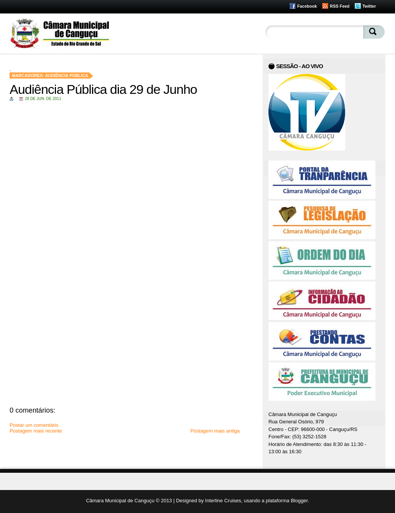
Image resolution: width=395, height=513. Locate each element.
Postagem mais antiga (215, 431)
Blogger (299, 500)
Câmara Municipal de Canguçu (120, 500)
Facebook (307, 6)
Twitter (369, 6)
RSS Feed (339, 6)
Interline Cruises (223, 500)
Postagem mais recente (36, 431)
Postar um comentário (34, 425)
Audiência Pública (66, 75)
